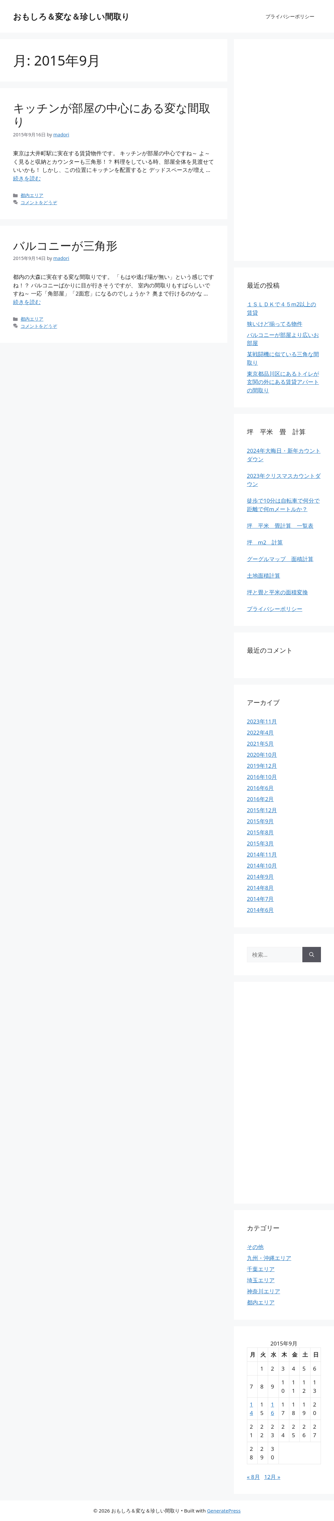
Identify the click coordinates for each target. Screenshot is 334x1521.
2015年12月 (262, 810)
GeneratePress (224, 1510)
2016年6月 (260, 788)
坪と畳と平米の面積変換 (277, 592)
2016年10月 (262, 777)
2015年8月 (260, 832)
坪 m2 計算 (265, 542)
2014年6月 (260, 910)
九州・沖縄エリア (269, 1258)
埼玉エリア (261, 1280)
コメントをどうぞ (39, 202)
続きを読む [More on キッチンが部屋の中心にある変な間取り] (27, 178)
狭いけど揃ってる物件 (274, 323)
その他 (255, 1247)
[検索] (311, 955)
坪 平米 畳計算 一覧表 (280, 525)
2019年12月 (262, 765)
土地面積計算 (263, 575)
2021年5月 (260, 743)
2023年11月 (262, 721)
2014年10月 (262, 865)
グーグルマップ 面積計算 (280, 559)
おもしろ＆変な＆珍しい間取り (71, 16)
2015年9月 (260, 821)
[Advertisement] (284, 150)
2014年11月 (262, 854)
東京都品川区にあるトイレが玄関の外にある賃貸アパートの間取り (283, 382)
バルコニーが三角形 (65, 245)
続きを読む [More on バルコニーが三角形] (27, 302)
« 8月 (253, 1477)
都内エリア (32, 195)
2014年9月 (260, 876)
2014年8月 (260, 887)
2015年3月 (260, 843)
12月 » (272, 1477)
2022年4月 (260, 732)
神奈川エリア (263, 1291)
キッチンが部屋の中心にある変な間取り (111, 114)
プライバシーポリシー (290, 16)
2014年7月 (260, 899)
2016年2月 (260, 799)
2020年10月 (262, 754)
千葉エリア (261, 1269)
